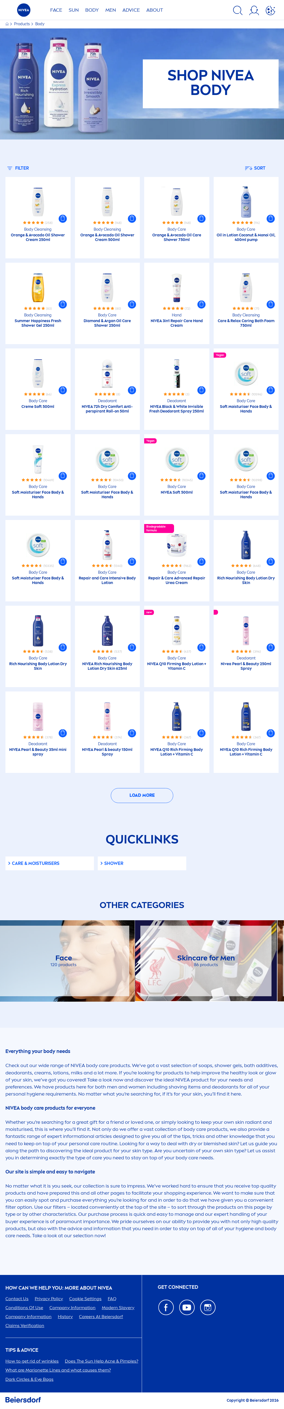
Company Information (72, 1307)
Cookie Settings (85, 1298)
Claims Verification (24, 1325)
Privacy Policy (49, 1298)
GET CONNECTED (178, 1287)
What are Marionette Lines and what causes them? (58, 1370)
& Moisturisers (35, 863)
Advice (131, 10)
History (65, 1316)
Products (22, 24)
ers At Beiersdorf (101, 1316)
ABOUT (154, 10)
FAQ (112, 1298)
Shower (113, 863)
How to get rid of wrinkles (32, 1361)
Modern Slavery (118, 1307)
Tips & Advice (21, 1350)
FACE (56, 10)
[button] (63, 219)
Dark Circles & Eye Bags (29, 1379)
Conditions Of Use (24, 1307)
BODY (92, 10)
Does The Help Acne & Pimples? (101, 1361)
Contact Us (17, 1298)
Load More (142, 795)
